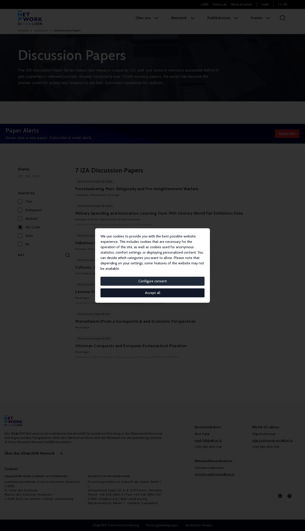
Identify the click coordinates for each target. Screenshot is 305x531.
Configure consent (152, 281)
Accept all (152, 293)
